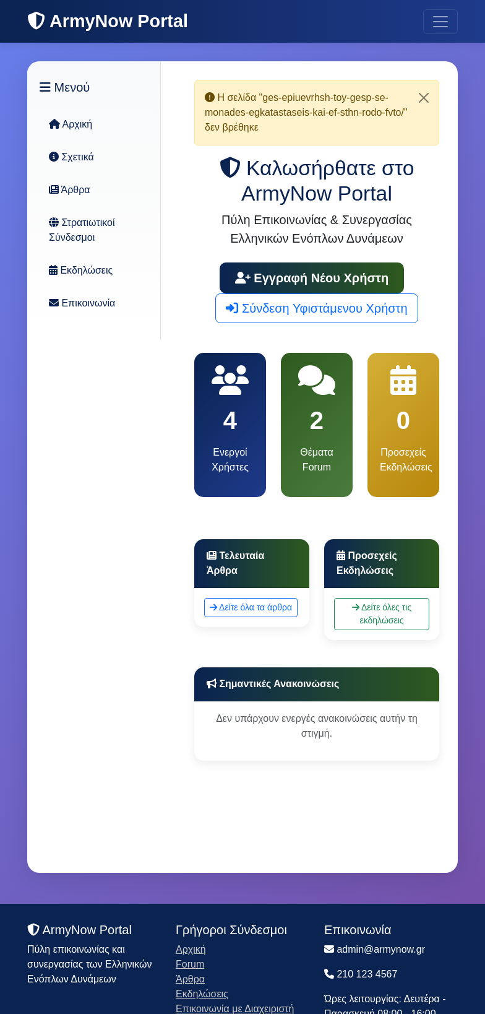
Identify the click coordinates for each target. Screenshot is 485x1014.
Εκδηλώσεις (81, 270)
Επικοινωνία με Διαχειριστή (235, 1008)
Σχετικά (71, 157)
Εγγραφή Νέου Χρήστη (312, 278)
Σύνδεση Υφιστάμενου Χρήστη (316, 308)
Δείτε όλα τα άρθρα (251, 607)
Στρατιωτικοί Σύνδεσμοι (82, 230)
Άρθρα (69, 189)
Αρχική (70, 124)
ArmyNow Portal (107, 21)
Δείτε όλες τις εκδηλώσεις (381, 613)
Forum (190, 964)
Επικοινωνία (82, 303)
